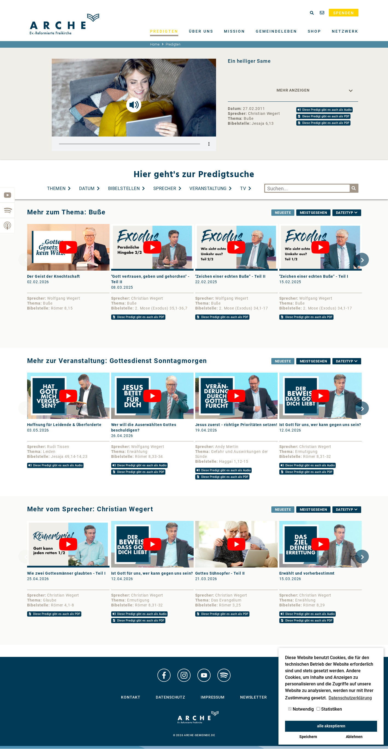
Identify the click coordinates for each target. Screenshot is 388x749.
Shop (314, 31)
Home (155, 44)
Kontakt (130, 699)
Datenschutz (170, 699)
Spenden (343, 13)
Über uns (201, 31)
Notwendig (301, 709)
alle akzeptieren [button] (331, 726)
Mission (234, 31)
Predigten (164, 31)
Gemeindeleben (276, 31)
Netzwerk (345, 31)
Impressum (213, 699)
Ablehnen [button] (354, 736)
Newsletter (253, 699)
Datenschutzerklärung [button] (350, 697)
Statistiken (329, 709)
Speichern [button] (308, 736)
